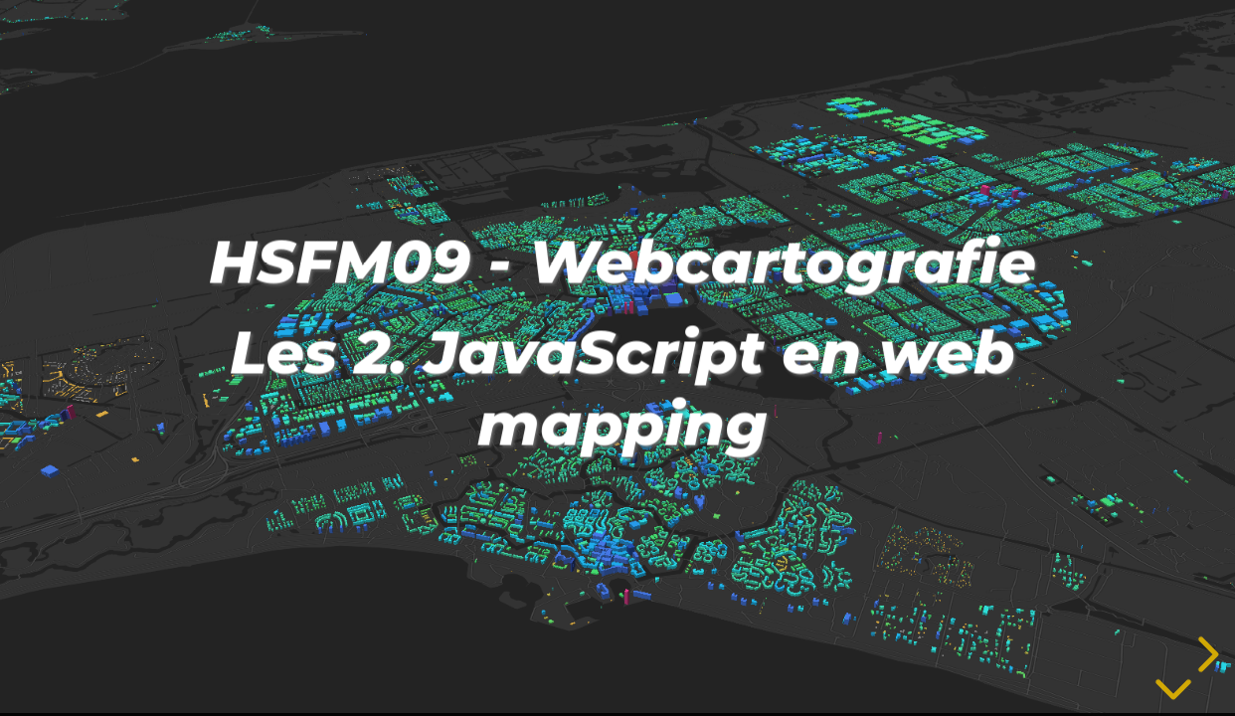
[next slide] (1205, 654)
